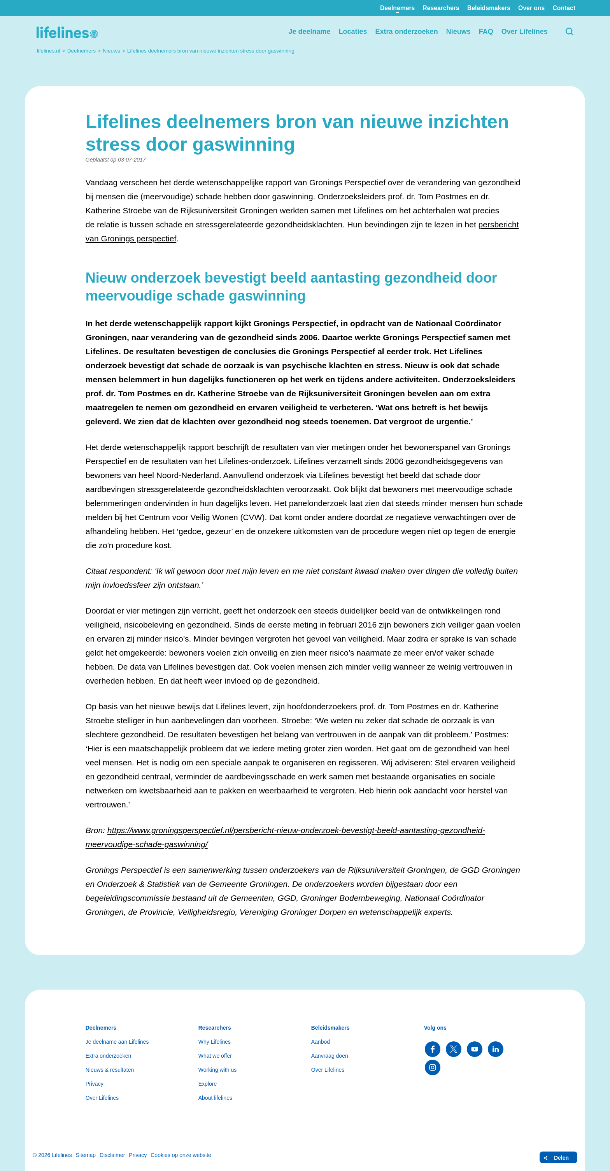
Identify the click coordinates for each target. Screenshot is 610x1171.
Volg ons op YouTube (474, 1049)
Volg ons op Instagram (432, 1067)
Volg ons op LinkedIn (495, 1049)
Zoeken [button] (569, 31)
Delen (561, 1158)
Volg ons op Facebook (432, 1049)
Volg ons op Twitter (453, 1049)
